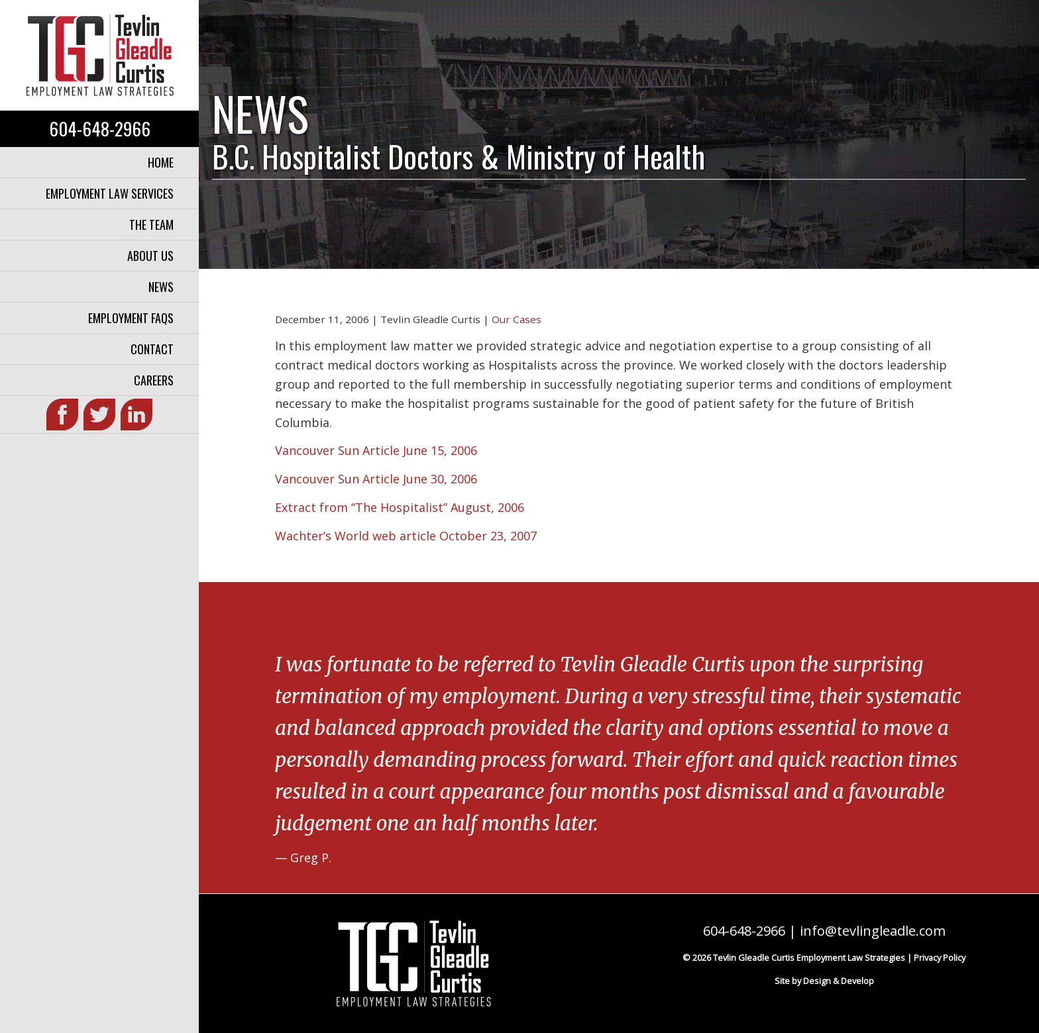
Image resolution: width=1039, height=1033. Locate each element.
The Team (151, 224)
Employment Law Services (110, 193)
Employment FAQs (131, 317)
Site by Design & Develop (824, 981)
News (161, 286)
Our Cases (516, 319)
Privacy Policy (939, 957)
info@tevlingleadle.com (873, 931)
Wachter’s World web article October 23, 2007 (406, 536)
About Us (150, 255)
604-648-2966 (99, 128)
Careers (154, 380)
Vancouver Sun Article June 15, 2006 (376, 450)
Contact (152, 349)
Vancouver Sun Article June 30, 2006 (376, 479)
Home (161, 162)
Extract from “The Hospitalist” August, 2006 (399, 507)
